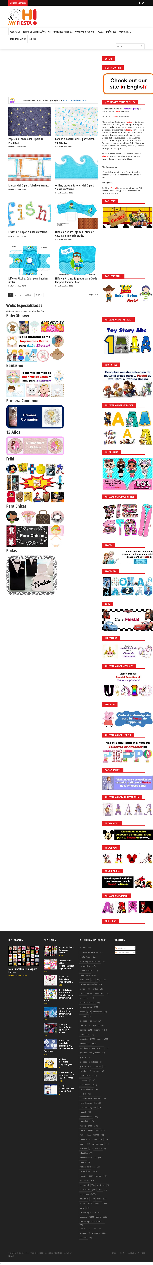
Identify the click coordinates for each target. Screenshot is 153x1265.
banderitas (84, 980)
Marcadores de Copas (89, 952)
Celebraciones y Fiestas (60, 31)
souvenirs (84, 1199)
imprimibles (85, 1075)
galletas (96, 1052)
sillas (100, 1189)
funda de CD (85, 1043)
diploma (96, 1025)
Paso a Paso (125, 31)
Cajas (101, 31)
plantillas (84, 1153)
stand (99, 1199)
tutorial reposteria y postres (91, 1221)
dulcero (96, 1030)
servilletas (101, 1185)
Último (39, 295)
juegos (83, 1094)
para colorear (97, 1144)
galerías (83, 1052)
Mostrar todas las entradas (75, 100)
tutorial (98, 1217)
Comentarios (122, 952)
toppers (83, 1217)
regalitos (83, 1176)
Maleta (83, 948)
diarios (83, 1025)
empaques (84, 1034)
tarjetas (97, 1203)
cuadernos (97, 1011)
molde (82, 1135)
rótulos (98, 1176)
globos (83, 1057)
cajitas (82, 993)
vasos (82, 1228)
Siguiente (28, 295)
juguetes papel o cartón (90, 1098)
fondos (99, 1039)
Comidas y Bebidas (85, 31)
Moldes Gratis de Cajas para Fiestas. (22, 970)
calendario (98, 993)
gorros (83, 1066)
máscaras (98, 1139)
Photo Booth (85, 957)
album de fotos (86, 970)
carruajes (84, 998)
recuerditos (85, 1171)
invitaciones (85, 1084)
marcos (83, 1130)
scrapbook (84, 1185)
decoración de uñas (88, 1021)
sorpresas (84, 1194)
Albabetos (15, 31)
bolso (82, 989)
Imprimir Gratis (18, 39)
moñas (96, 1135)
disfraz (83, 1030)
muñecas (84, 1139)
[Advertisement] (53, 76)
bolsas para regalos (88, 984)
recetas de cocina (87, 1167)
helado (83, 1071)
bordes (95, 989)
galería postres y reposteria (91, 1048)
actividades (85, 966)
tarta (82, 1208)
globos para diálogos (89, 1062)
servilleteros (85, 1189)
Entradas (120, 948)
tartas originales (86, 1212)
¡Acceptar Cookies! (108, 1254)
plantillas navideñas (88, 1157)
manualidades (86, 1116)
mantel (83, 1112)
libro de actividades (88, 1103)
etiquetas (84, 1039)
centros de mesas (87, 1002)
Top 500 (32, 39)
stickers (83, 1203)
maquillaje (84, 1121)
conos (82, 1011)
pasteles (83, 1148)
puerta (83, 1162)
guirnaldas (96, 1066)
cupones (83, 1016)
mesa (97, 1130)
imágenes (84, 1080)
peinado (98, 1148)
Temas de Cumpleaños (34, 31)
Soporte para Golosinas (90, 961)
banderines (85, 975)
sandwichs (84, 1180)
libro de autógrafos (88, 1107)
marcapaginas (86, 1126)
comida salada (86, 1007)
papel (82, 1144)
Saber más (127, 1254)
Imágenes (111, 31)
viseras (83, 1233)
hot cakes (96, 1071)
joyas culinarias (86, 1089)
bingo (99, 980)
